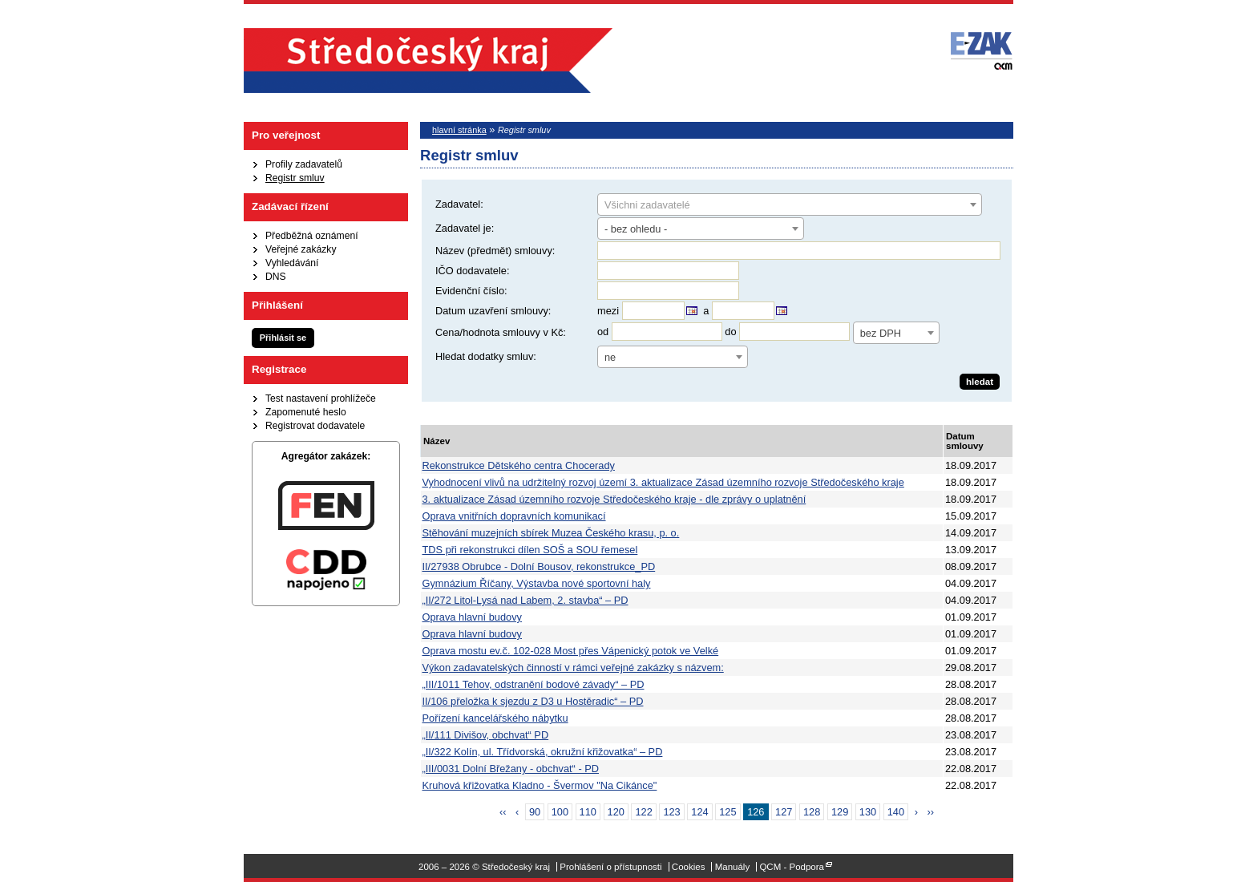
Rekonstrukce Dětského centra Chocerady (518, 465)
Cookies (688, 867)
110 (588, 812)
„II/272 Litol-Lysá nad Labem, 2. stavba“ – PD (525, 600)
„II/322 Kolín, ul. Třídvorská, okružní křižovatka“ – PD (542, 752)
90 (534, 812)
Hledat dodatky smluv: (485, 356)
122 (643, 812)
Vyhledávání (291, 263)
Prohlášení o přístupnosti (610, 867)
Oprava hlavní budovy (472, 617)
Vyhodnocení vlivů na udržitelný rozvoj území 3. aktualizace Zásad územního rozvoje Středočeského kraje (663, 482)
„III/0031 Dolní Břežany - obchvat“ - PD (510, 769)
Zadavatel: (459, 204)
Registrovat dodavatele (315, 425)
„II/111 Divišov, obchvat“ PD (485, 735)
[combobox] (789, 204)
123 (671, 812)
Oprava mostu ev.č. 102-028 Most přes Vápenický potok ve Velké (570, 651)
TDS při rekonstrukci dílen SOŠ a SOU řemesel (530, 550)
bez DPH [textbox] (880, 333)
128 (811, 812)
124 (699, 812)
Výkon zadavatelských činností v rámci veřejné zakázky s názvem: (573, 668)
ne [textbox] (610, 357)
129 (839, 812)
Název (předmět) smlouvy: (495, 251)
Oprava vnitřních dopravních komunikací (514, 516)
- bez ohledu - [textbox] (635, 229)
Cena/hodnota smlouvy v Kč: (500, 332)
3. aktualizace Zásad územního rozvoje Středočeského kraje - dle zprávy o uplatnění (614, 499)
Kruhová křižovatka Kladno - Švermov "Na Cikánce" (539, 785)
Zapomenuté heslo (305, 412)
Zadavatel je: (464, 228)
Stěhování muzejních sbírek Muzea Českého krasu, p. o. (551, 533)
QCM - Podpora (791, 867)
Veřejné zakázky (301, 249)
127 (783, 812)
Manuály (732, 867)
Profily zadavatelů (303, 164)
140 (895, 812)
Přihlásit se (283, 337)
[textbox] (789, 205)
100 (560, 812)
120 (616, 812)
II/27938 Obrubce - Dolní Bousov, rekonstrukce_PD (539, 566)
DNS (275, 276)
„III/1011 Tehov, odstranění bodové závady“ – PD (533, 684)
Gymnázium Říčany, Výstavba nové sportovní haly (536, 583)
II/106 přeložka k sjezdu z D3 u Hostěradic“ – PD (533, 701)
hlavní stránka (459, 130)
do (730, 332)
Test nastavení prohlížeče (320, 398)
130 (867, 812)
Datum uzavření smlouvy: (493, 311)
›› (931, 812)
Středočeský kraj (428, 60)
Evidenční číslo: (471, 291)
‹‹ (503, 812)
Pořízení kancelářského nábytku (495, 718)
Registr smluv (295, 178)
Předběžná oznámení (311, 235)
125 (727, 812)
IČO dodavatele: (472, 271)
